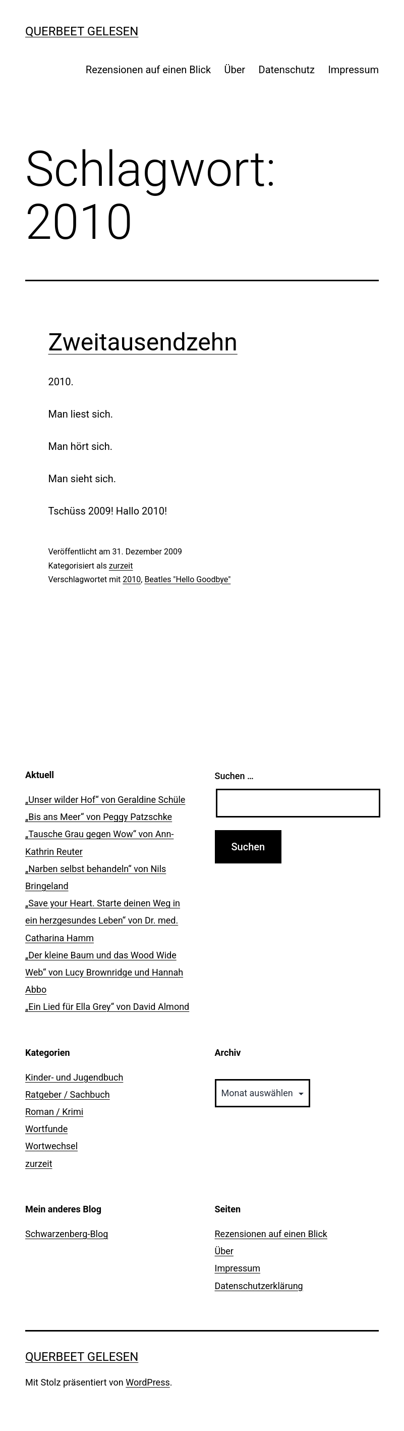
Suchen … (234, 776)
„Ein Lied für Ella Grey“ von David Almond (107, 1006)
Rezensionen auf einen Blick (148, 70)
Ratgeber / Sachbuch (67, 1094)
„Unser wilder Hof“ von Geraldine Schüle (105, 799)
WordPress (147, 1382)
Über (235, 70)
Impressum (353, 70)
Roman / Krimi (54, 1111)
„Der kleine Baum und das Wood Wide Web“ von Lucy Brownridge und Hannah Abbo (104, 972)
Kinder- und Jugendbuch (74, 1077)
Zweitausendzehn (143, 342)
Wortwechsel (51, 1146)
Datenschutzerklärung (259, 1286)
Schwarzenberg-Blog (66, 1234)
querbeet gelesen (81, 31)
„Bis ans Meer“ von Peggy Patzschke (98, 816)
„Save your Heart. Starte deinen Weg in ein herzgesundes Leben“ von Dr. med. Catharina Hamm (102, 920)
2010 (132, 579)
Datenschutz (287, 70)
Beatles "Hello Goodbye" (187, 579)
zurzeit (121, 566)
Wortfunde (46, 1128)
